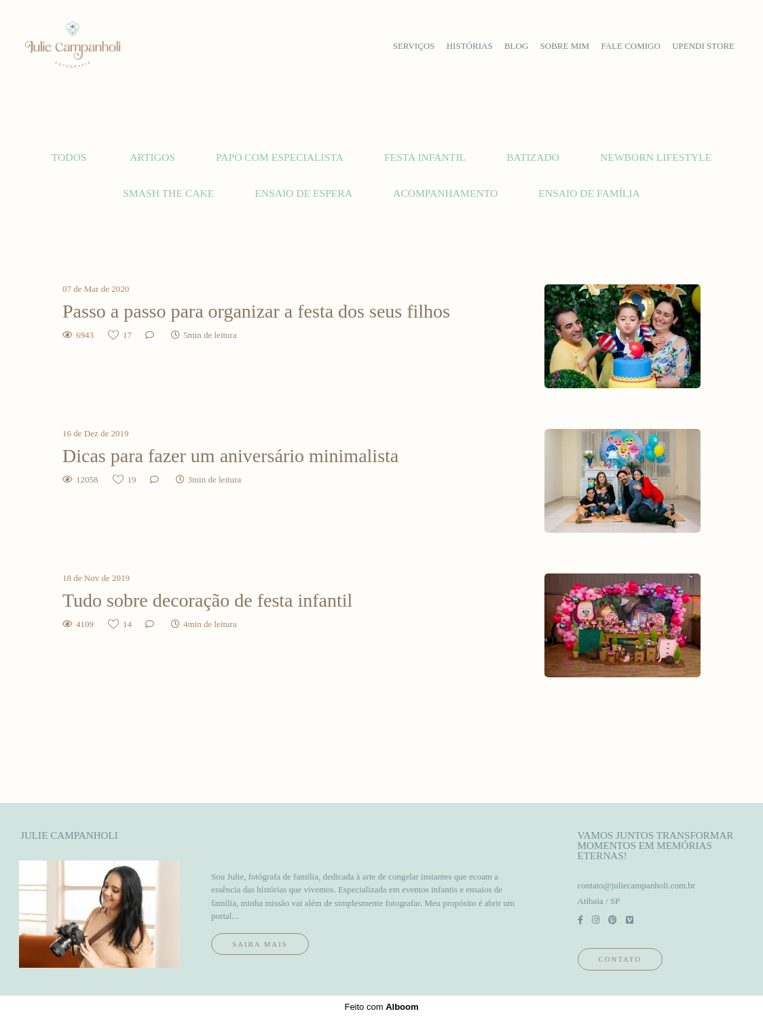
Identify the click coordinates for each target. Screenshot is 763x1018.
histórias (470, 46)
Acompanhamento (445, 193)
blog (516, 46)
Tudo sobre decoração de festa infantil (207, 600)
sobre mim (565, 46)
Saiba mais (260, 944)
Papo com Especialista (279, 157)
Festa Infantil (425, 157)
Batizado (532, 157)
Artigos (152, 157)
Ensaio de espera (303, 193)
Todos (69, 157)
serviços (414, 46)
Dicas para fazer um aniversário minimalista (230, 455)
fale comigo (630, 46)
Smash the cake (168, 193)
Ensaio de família (589, 193)
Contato (620, 959)
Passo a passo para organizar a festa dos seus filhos (256, 311)
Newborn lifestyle (655, 157)
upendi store (703, 46)
